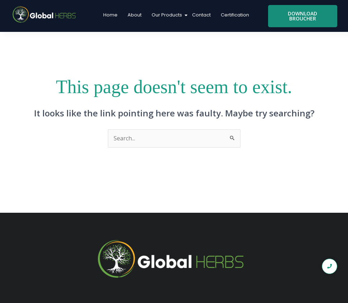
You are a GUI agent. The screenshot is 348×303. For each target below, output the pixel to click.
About (135, 14)
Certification (235, 14)
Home (110, 14)
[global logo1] (46, 15)
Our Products (167, 14)
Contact (201, 14)
